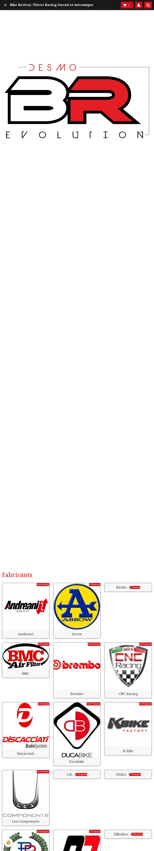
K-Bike (128, 751)
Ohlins (121, 774)
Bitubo (121, 587)
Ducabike (76, 762)
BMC (25, 674)
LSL (70, 774)
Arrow (77, 634)
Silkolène (121, 834)
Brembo (76, 694)
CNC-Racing (128, 694)
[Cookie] (8, 842)
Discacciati (25, 754)
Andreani (25, 634)
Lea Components (25, 821)
